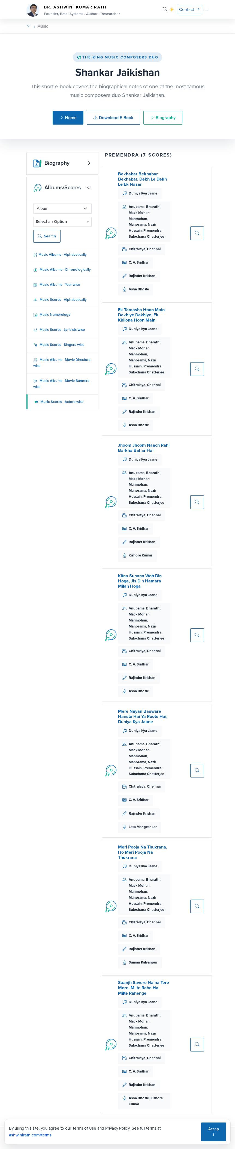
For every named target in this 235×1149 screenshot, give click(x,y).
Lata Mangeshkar (143, 826)
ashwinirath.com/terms (30, 1135)
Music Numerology (51, 314)
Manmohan (138, 218)
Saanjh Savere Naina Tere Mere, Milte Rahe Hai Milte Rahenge (143, 987)
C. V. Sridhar (139, 262)
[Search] (165, 9)
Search (47, 236)
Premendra (152, 230)
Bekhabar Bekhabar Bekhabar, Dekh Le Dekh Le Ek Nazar (142, 179)
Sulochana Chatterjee (146, 236)
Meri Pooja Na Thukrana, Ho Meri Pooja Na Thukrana (142, 852)
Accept (213, 1132)
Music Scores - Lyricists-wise (59, 329)
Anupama (136, 206)
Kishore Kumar (140, 555)
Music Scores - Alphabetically (60, 299)
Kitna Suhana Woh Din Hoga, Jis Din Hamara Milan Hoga (140, 581)
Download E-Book (113, 117)
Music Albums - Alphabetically (60, 254)
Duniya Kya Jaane (143, 193)
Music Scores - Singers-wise (58, 344)
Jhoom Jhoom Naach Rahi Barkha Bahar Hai (144, 447)
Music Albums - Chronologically (62, 269)
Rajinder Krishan (142, 275)
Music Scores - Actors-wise (58, 401)
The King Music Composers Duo (117, 57)
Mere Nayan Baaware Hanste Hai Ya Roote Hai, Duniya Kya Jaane (142, 716)
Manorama (137, 224)
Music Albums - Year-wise (56, 284)
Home (68, 117)
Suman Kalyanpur (143, 962)
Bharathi (153, 206)
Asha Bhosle (139, 289)
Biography (163, 117)
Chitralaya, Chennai (145, 249)
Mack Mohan (139, 212)
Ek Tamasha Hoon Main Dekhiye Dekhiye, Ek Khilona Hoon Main (141, 315)
